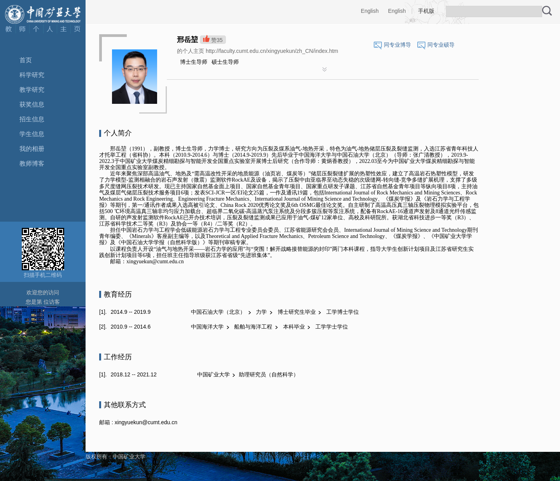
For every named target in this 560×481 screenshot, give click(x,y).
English (370, 11)
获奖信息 (31, 104)
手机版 (426, 11)
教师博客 (31, 163)
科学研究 (31, 75)
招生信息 (31, 119)
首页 (25, 60)
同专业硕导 (441, 45)
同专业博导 (397, 45)
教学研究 (31, 89)
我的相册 (31, 148)
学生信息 (31, 134)
